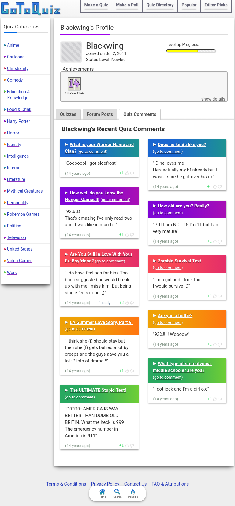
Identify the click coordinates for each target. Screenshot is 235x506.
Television (16, 237)
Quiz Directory (159, 4)
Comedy (15, 80)
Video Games (19, 260)
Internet (14, 167)
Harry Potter (18, 121)
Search (117, 493)
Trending (132, 493)
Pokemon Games (23, 214)
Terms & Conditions (66, 484)
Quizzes (68, 114)
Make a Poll (127, 4)
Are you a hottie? (175, 315)
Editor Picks (215, 4)
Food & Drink (19, 109)
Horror (13, 132)
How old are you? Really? (183, 206)
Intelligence (18, 156)
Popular (189, 4)
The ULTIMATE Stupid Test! (98, 390)
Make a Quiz (96, 4)
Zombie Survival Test (179, 261)
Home (102, 493)
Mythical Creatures (25, 191)
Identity (14, 144)
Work (12, 272)
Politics (14, 225)
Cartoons (15, 56)
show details (213, 99)
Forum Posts (100, 114)
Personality (17, 202)
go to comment (92, 151)
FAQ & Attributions (170, 484)
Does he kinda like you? (182, 144)
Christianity (17, 68)
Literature (16, 179)
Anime (13, 45)
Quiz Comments (139, 114)
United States (19, 249)
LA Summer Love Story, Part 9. (101, 322)
